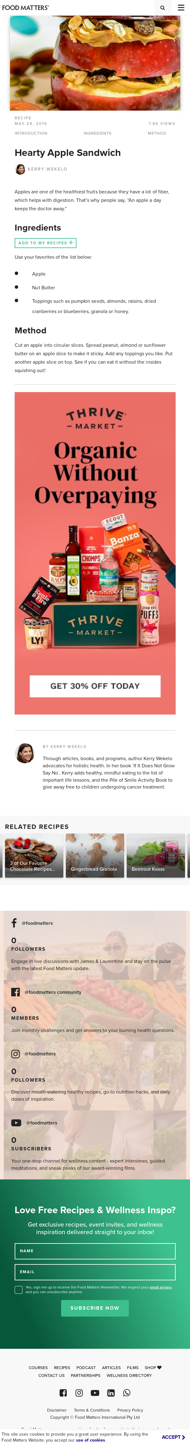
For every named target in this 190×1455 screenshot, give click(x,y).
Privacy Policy (130, 1410)
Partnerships (85, 1375)
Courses (38, 1367)
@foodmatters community (53, 992)
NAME (27, 1250)
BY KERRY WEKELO (65, 746)
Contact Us (51, 1375)
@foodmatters (37, 923)
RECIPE (23, 118)
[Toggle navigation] (180, 7)
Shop (153, 1367)
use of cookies (90, 1440)
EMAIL (27, 1271)
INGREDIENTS (98, 133)
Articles (111, 1367)
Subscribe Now (95, 1308)
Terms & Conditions (92, 1410)
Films (133, 1367)
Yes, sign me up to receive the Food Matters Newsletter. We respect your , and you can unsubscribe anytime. (99, 1289)
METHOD (157, 133)
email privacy (161, 1287)
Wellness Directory (129, 1375)
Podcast (86, 1367)
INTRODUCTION (31, 133)
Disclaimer (56, 1410)
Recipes (62, 1367)
